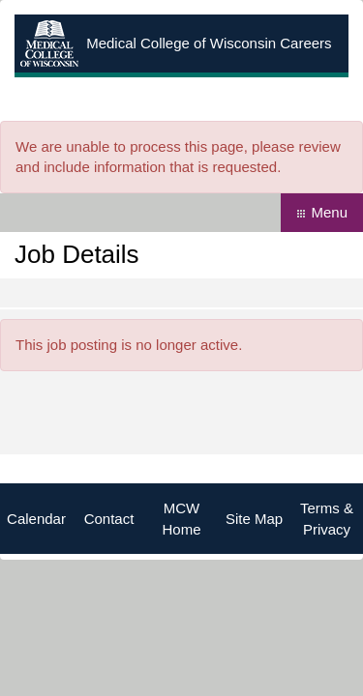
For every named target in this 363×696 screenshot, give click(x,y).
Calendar (36, 518)
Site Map (254, 518)
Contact (109, 518)
